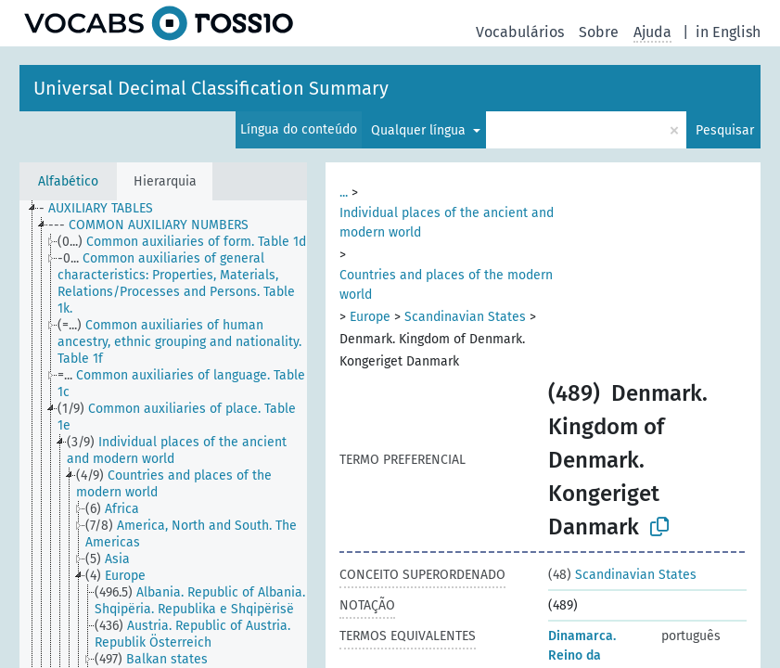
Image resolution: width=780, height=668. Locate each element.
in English (728, 32)
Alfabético (68, 181)
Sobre (599, 32)
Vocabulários (520, 32)
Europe (370, 317)
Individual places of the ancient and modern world (446, 222)
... (343, 192)
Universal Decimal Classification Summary (211, 88)
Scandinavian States (465, 317)
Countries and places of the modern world (446, 284)
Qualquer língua (420, 130)
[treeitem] (104, 208)
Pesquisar (725, 130)
